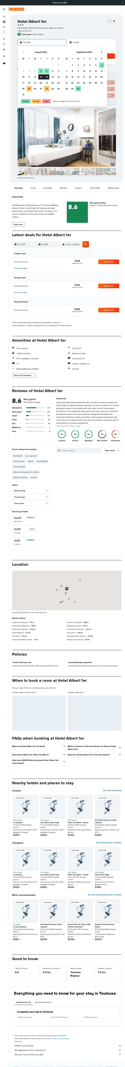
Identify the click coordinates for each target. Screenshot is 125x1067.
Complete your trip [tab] (23, 1002)
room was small (31, 456)
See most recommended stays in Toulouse (104, 895)
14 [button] (47, 77)
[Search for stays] (4, 21)
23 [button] (58, 83)
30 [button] (58, 88)
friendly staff (17, 456)
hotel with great (19, 467)
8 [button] (52, 71)
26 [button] (35, 88)
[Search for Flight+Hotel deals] (4, 32)
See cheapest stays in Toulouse (108, 842)
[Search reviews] (80, 450)
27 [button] (41, 88)
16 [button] (58, 77)
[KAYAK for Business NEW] (4, 49)
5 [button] (35, 71)
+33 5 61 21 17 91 (24, 31)
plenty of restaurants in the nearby (26, 472)
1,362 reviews (37, 34)
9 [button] (58, 71)
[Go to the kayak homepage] (16, 9)
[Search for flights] (4, 16)
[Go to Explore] (4, 39)
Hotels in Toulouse (90, 1017)
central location (19, 461)
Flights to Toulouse (25, 1017)
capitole (31, 461)
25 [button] (29, 88)
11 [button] (29, 77)
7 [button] (46, 71)
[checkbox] (24, 519)
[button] (122, 2)
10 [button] (23, 77)
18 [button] (29, 83)
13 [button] (41, 77)
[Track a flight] (4, 44)
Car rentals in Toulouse (59, 1017)
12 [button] (35, 77)
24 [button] (23, 88)
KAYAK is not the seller (68, 1045)
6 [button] (41, 71)
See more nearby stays (112, 790)
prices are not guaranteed (60, 1038)
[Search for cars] (4, 26)
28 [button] (47, 88)
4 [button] (29, 71)
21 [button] (47, 83)
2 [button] (58, 65)
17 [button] (23, 83)
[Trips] (4, 56)
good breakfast (42, 461)
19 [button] (35, 83)
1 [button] (52, 65)
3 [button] (23, 71)
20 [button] (41, 83)
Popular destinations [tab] (43, 1002)
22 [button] (53, 83)
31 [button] (23, 94)
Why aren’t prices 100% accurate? (68, 1054)
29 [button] (53, 88)
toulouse (33, 477)
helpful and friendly (20, 477)
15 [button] (53, 77)
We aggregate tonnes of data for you (68, 1050)
